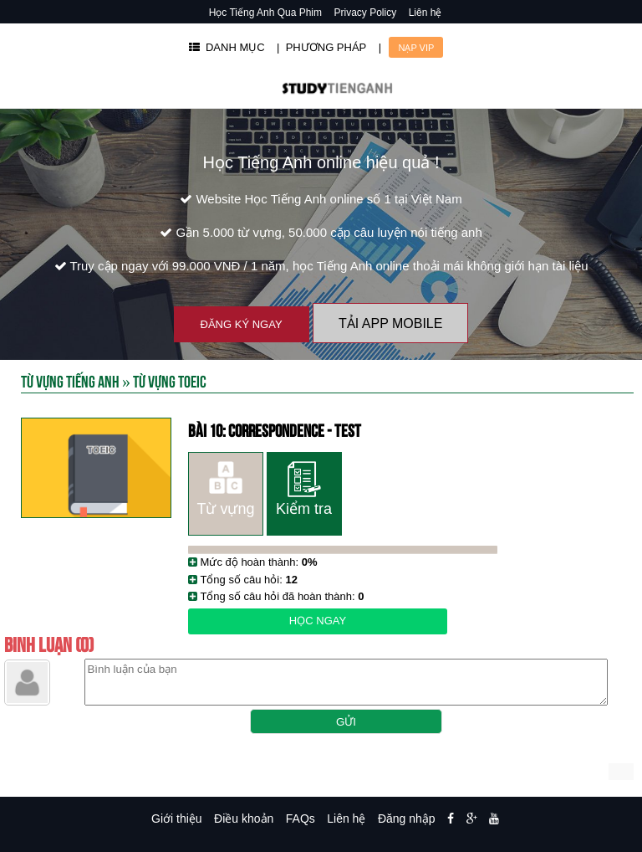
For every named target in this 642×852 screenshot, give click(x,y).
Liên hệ (425, 12)
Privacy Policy (365, 12)
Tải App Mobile (390, 323)
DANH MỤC (227, 47)
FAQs (300, 818)
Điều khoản (243, 818)
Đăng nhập (407, 818)
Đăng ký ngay (242, 324)
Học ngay (317, 620)
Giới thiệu (176, 818)
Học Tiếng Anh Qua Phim (265, 12)
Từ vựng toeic (169, 380)
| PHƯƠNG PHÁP (321, 47)
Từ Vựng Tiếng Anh (70, 380)
